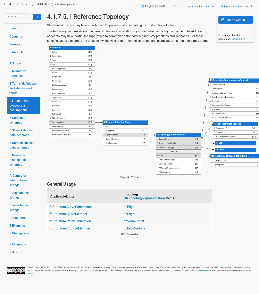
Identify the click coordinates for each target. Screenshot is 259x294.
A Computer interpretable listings (18, 180)
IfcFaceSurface (134, 228)
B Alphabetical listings (20, 195)
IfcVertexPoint (134, 221)
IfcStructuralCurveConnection (70, 207)
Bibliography (18, 244)
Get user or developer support (236, 6)
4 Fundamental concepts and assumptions (20, 105)
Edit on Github (233, 20)
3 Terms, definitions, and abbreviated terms (23, 88)
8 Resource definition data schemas (20, 160)
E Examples (18, 225)
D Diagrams (18, 218)
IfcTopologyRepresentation (145, 198)
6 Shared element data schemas (22, 132)
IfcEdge (129, 207)
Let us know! (238, 38)
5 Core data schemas (18, 120)
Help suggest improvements (199, 6)
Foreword (16, 44)
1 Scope (15, 63)
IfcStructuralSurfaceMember (69, 228)
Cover (14, 29)
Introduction (18, 52)
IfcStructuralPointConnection (70, 221)
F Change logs (19, 233)
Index (13, 252)
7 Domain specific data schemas (22, 145)
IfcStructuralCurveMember (68, 214)
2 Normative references (18, 73)
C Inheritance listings (19, 207)
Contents (16, 37)
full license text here (202, 270)
